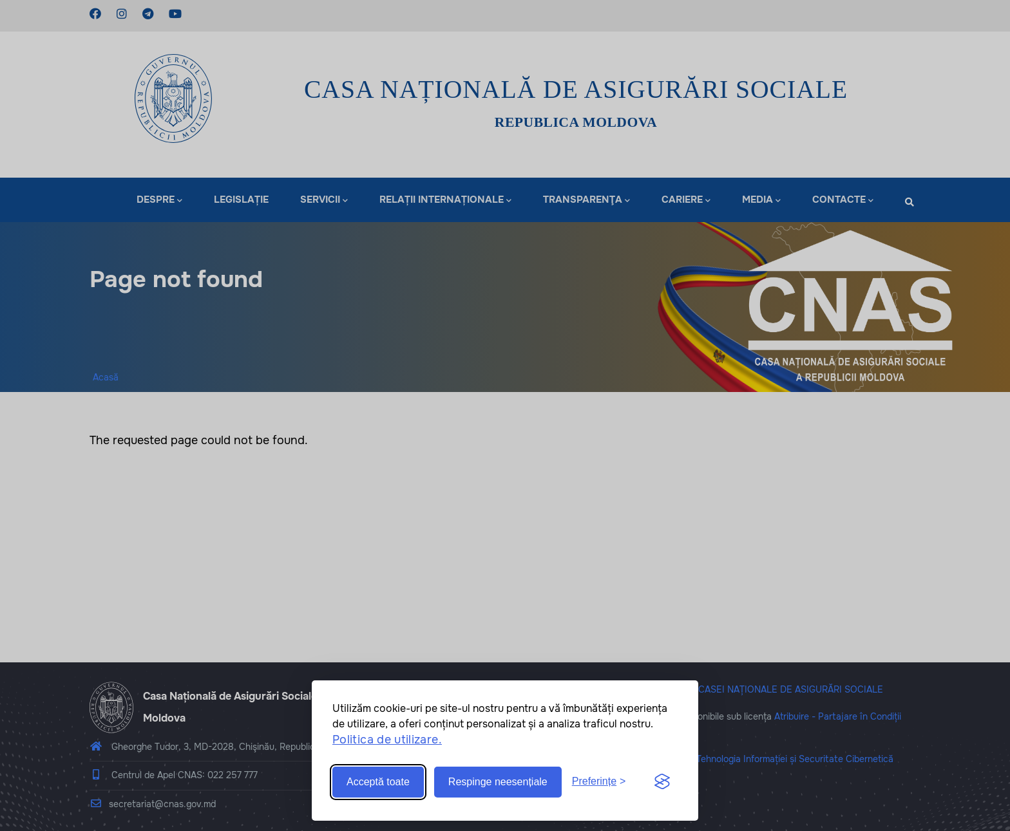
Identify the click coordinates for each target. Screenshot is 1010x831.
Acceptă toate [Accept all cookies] (378, 781)
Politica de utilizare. (387, 740)
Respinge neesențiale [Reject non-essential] (498, 781)
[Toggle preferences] (599, 781)
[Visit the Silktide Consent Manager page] (662, 782)
